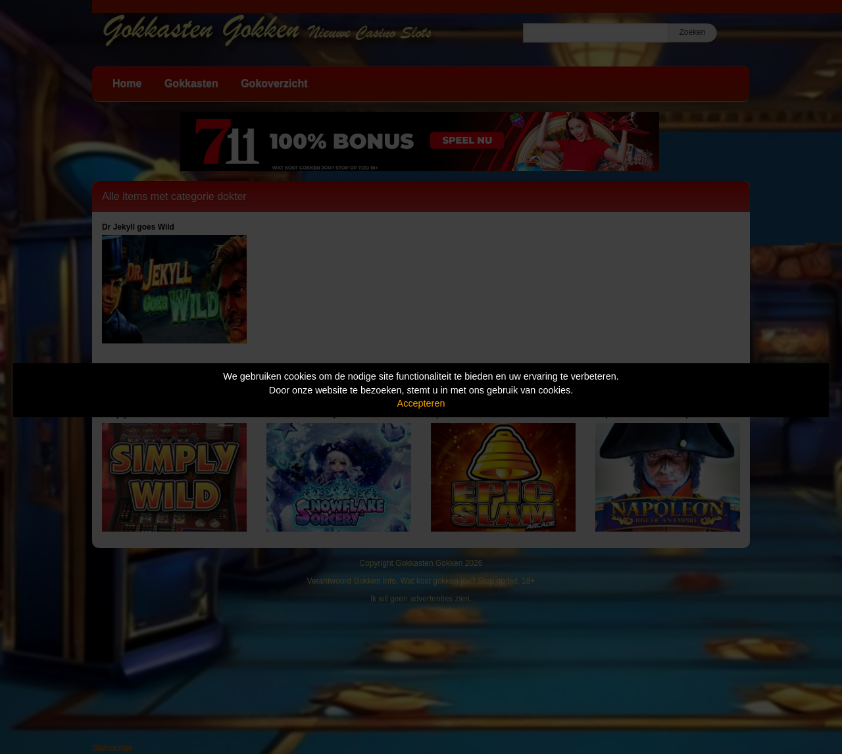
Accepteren (421, 403)
